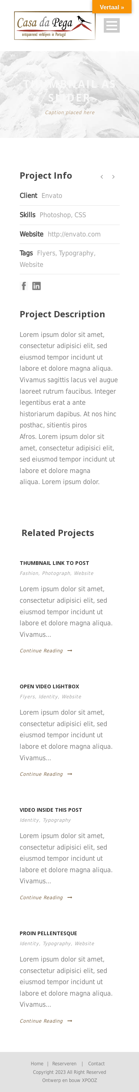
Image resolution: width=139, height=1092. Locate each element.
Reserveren (64, 1063)
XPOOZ (89, 1080)
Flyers (46, 253)
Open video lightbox (49, 686)
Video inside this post (51, 809)
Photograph (56, 573)
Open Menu (112, 25)
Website (31, 264)
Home (37, 1063)
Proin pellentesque (48, 933)
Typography (76, 253)
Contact (96, 1063)
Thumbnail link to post (54, 562)
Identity (48, 696)
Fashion (29, 573)
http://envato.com (74, 234)
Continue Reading (46, 650)
